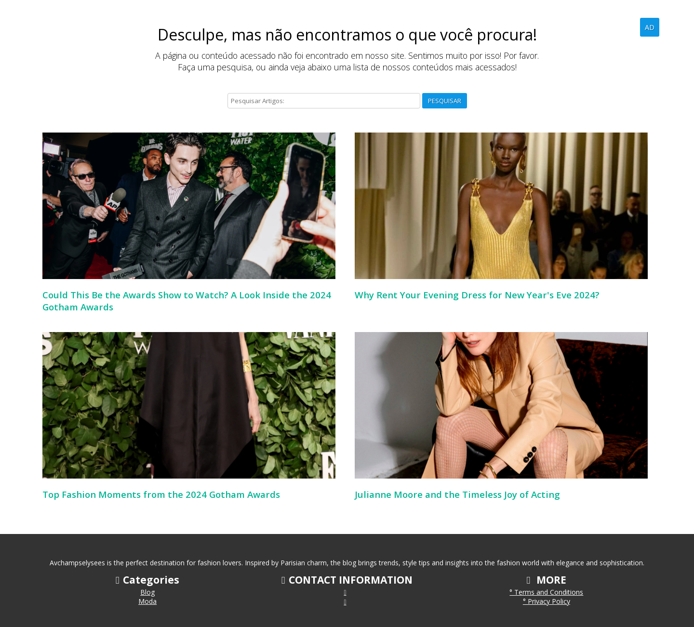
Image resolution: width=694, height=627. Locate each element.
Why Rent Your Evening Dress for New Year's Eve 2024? (477, 295)
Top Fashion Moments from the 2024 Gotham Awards (161, 494)
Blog (624, 27)
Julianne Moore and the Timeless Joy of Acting (457, 494)
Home (594, 27)
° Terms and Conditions (546, 592)
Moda (147, 601)
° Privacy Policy (546, 601)
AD (649, 27)
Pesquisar (444, 100)
